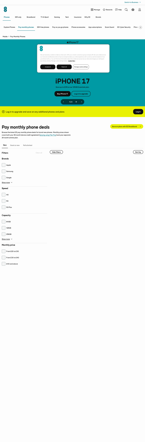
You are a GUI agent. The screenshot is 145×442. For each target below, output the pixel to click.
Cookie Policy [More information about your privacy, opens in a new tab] (71, 61)
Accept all (48, 67)
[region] (73, 58)
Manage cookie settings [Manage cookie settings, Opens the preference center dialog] (81, 67)
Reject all (64, 67)
